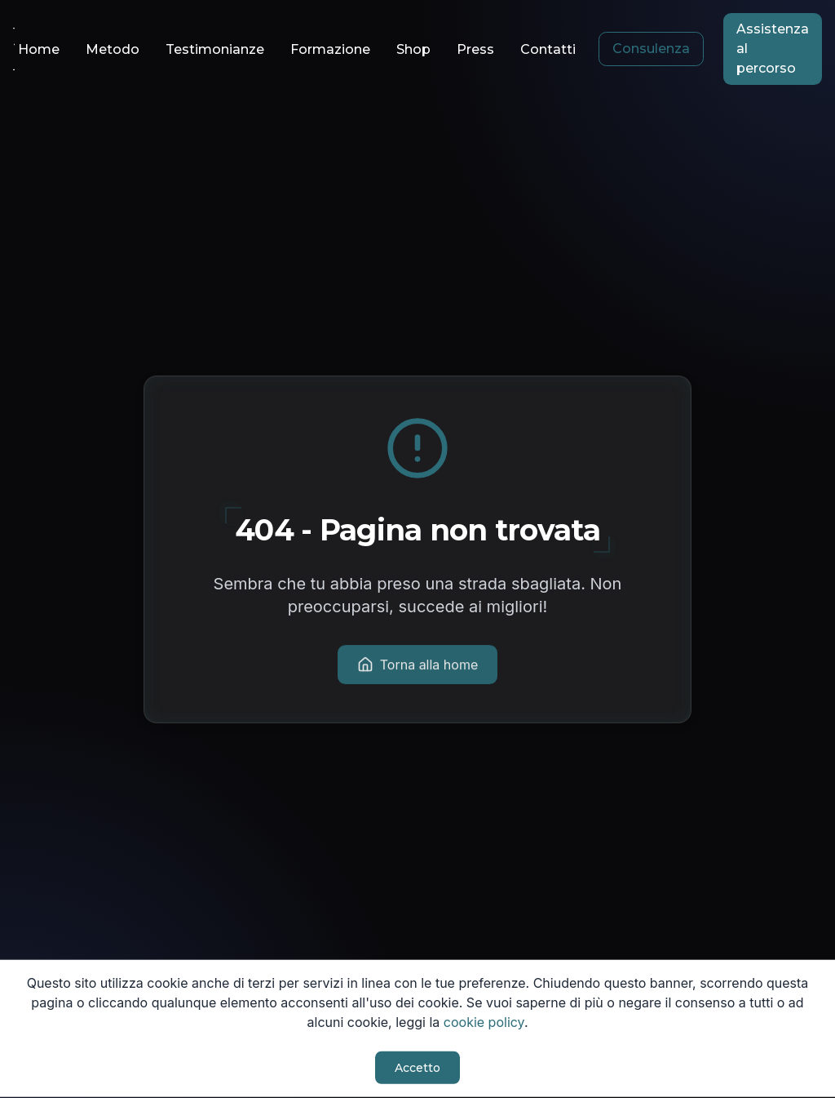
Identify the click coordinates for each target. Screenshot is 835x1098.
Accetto (417, 1066)
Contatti (548, 49)
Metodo (112, 49)
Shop (413, 49)
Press (475, 49)
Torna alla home (418, 665)
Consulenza (651, 48)
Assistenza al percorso (772, 48)
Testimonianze (215, 49)
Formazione (330, 49)
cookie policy (484, 1020)
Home (39, 49)
